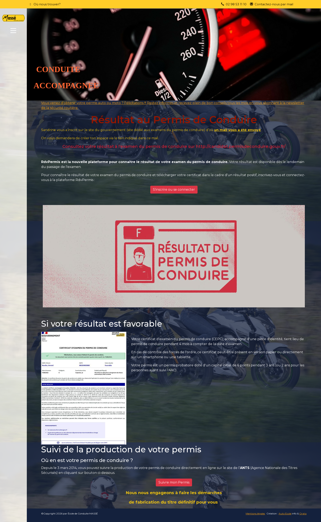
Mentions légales (255, 513)
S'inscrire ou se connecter (174, 189)
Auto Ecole (285, 513)
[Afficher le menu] (13, 30)
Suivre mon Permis (173, 482)
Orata (302, 513)
